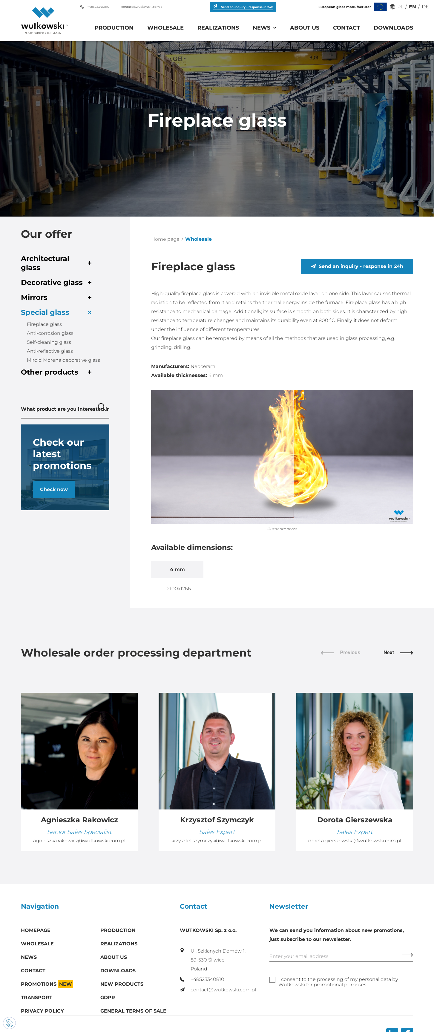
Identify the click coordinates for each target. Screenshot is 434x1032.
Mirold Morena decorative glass (63, 360)
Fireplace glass (44, 324)
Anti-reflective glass (50, 351)
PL (400, 7)
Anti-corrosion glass (50, 333)
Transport (36, 997)
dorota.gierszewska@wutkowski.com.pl (354, 841)
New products (121, 984)
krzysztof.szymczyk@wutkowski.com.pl (217, 841)
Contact (346, 27)
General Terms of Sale (133, 1011)
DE (425, 7)
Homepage (35, 930)
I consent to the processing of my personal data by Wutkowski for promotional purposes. (338, 982)
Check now (54, 489)
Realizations (218, 27)
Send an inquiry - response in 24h (357, 266)
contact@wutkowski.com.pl (138, 7)
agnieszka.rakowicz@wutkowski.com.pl (79, 841)
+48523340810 (94, 7)
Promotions (47, 984)
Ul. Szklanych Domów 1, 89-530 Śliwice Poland (213, 960)
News (261, 27)
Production (114, 27)
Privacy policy (42, 1011)
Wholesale (165, 27)
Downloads (393, 27)
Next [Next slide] (398, 652)
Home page (165, 239)
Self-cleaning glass (49, 342)
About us (304, 27)
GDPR (107, 997)
